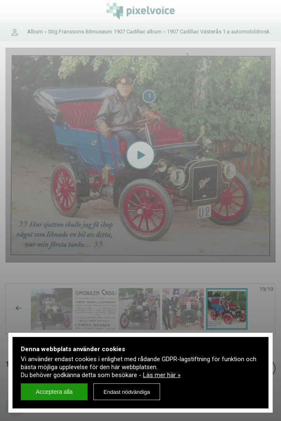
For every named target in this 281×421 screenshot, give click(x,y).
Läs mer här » (162, 375)
